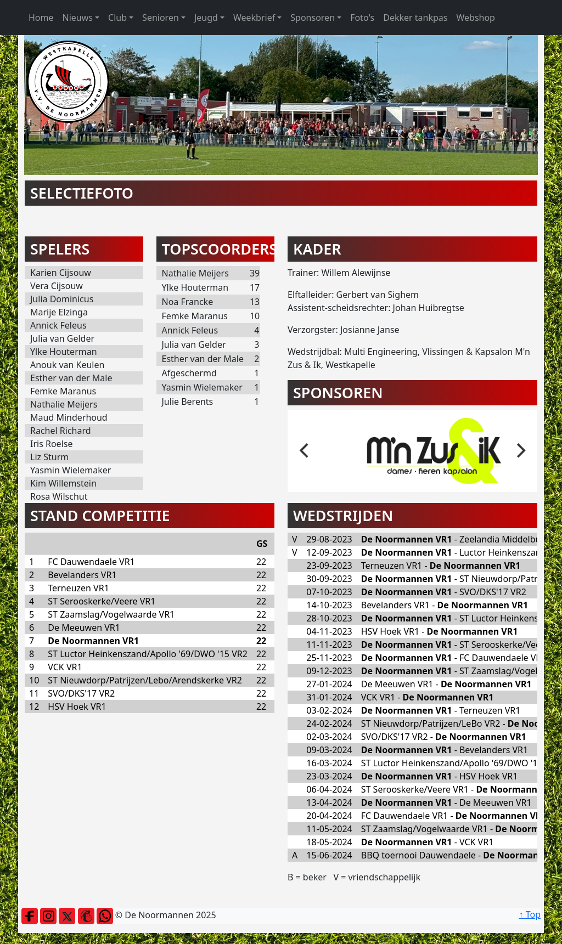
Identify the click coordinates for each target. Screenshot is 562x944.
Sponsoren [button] (312, 18)
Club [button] (117, 18)
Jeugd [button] (206, 18)
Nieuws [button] (78, 18)
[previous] (305, 451)
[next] (520, 451)
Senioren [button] (160, 18)
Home (41, 18)
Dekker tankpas (415, 18)
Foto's (362, 18)
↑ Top (530, 914)
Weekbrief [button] (254, 18)
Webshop (475, 18)
